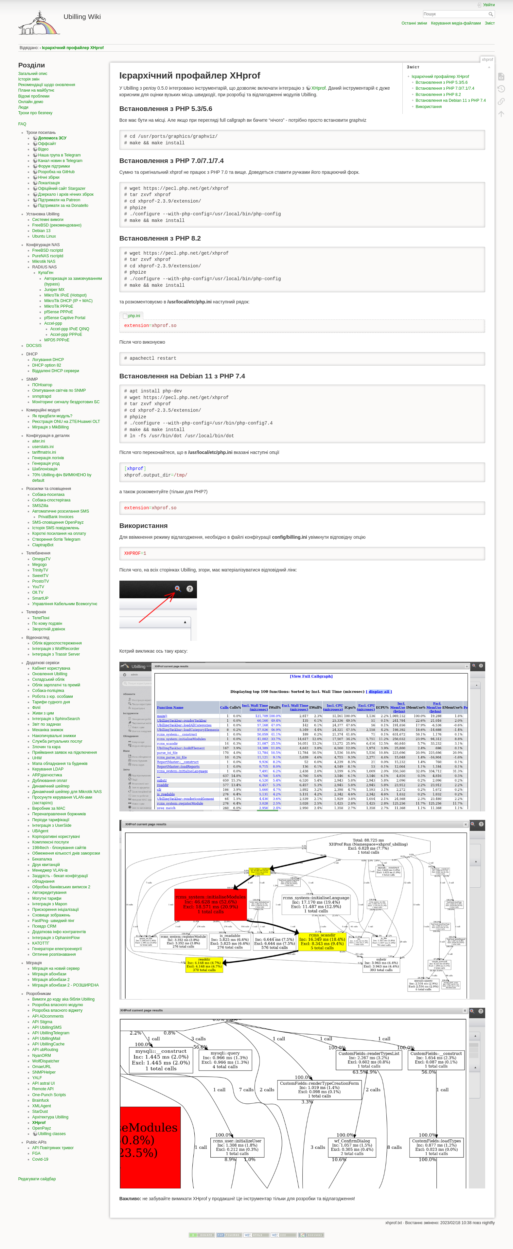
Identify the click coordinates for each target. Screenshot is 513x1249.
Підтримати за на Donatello (63, 205)
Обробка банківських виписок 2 (61, 887)
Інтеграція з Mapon (49, 904)
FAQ (22, 124)
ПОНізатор (42, 385)
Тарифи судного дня (51, 702)
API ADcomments (48, 1016)
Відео (43, 149)
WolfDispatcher (46, 1061)
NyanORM (41, 1055)
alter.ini (38, 441)
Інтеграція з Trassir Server (56, 654)
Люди (23, 107)
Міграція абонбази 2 (51, 979)
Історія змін (29, 79)
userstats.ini (43, 446)
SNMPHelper (44, 1072)
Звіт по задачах (46, 724)
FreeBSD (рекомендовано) (57, 225)
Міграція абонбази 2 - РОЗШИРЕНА (65, 985)
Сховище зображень (51, 915)
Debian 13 (41, 230)
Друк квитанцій (46, 864)
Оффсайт (47, 143)
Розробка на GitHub (56, 172)
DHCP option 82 (46, 365)
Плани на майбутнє (36, 90)
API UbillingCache (48, 1044)
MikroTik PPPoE (58, 306)
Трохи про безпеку (35, 113)
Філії (36, 707)
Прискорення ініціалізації (55, 909)
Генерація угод (46, 463)
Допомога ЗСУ (52, 138)
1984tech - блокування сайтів (59, 847)
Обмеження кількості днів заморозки (66, 853)
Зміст (490, 23)
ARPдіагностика (47, 775)
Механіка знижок (47, 730)
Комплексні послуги (50, 842)
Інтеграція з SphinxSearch (56, 718)
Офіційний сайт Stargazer (62, 188)
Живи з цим (43, 713)
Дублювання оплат (49, 780)
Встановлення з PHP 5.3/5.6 (442, 82)
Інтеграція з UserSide (52, 825)
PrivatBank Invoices (56, 517)
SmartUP (40, 598)
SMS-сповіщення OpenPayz (58, 522)
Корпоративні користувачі (56, 836)
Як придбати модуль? (52, 416)
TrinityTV (40, 570)
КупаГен (45, 272)
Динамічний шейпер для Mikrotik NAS (67, 791)
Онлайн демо (30, 102)
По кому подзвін (47, 623)
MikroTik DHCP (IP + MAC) (68, 301)
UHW (37, 758)
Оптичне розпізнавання (54, 954)
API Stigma (42, 1022)
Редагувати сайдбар (37, 1179)
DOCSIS (34, 345)
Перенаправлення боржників (59, 814)
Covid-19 (40, 1159)
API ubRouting (45, 1049)
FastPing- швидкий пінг (53, 920)
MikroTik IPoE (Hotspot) (65, 295)
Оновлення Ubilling (49, 674)
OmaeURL (41, 1066)
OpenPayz (41, 1128)
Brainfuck (40, 1100)
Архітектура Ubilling (50, 1117)
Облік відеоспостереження (57, 643)
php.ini (134, 316)
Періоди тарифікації (50, 820)
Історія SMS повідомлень (56, 528)
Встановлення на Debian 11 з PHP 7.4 (451, 100)
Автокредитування (49, 892)
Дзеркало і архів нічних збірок (66, 194)
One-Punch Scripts (49, 1095)
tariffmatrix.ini (44, 452)
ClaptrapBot (43, 545)
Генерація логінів (48, 458)
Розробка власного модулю (57, 1005)
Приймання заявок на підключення (64, 752)
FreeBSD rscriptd (47, 250)
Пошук (491, 14)
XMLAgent (41, 1106)
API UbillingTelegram (51, 1033)
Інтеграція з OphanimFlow (56, 937)
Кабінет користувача (51, 668)
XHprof (39, 1122)
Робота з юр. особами (52, 696)
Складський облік (48, 679)
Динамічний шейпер (51, 786)
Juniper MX (54, 289)
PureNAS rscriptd (47, 256)
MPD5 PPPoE (56, 340)
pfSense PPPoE (58, 312)
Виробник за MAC (48, 808)
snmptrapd (41, 396)
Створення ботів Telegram (56, 539)
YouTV (38, 587)
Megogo (39, 564)
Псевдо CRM (44, 926)
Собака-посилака (48, 494)
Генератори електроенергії (57, 949)
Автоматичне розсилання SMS (60, 511)
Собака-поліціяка (48, 690)
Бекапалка (42, 859)
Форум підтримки (54, 166)
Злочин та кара (46, 747)
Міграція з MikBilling (50, 427)
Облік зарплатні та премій (56, 685)
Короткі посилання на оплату (59, 533)
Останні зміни (414, 23)
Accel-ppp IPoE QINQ (69, 329)
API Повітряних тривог (53, 1148)
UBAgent (40, 831)
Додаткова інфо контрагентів (59, 932)
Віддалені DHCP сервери (55, 371)
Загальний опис (32, 73)
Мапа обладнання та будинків (60, 763)
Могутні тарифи (47, 898)
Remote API (43, 1089)
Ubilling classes (52, 1133)
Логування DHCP (48, 359)
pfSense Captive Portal (64, 318)
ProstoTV (40, 581)
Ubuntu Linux (44, 236)
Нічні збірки (49, 177)
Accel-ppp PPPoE (66, 334)
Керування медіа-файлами (456, 23)
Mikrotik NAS (44, 261)
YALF (37, 1078)
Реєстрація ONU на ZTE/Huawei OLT (66, 421)
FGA (36, 1153)
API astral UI (43, 1083)
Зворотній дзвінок (48, 629)
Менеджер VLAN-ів (50, 870)
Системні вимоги (47, 219)
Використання (429, 106)
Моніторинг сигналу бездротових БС (66, 402)
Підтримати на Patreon (59, 200)
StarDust (40, 1111)
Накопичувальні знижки (54, 735)
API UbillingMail (46, 1038)
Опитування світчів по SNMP (59, 390)
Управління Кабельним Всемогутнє (64, 604)
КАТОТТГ (40, 943)
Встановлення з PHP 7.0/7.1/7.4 (445, 88)
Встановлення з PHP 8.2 (438, 94)
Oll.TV (38, 592)
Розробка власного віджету (57, 1010)
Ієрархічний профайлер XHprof (73, 47)
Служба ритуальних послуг (57, 741)
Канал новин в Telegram (60, 160)
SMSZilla (40, 505)
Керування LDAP (48, 769)
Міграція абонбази (49, 974)
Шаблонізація (45, 469)
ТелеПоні (40, 618)
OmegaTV (41, 559)
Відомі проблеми (33, 96)
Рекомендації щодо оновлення (46, 84)
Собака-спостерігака (51, 500)
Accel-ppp (53, 323)
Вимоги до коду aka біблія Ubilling (63, 999)
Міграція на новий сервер (56, 968)
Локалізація (49, 183)
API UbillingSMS (47, 1027)
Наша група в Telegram (59, 155)
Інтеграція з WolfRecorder (56, 648)
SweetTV (40, 575)
